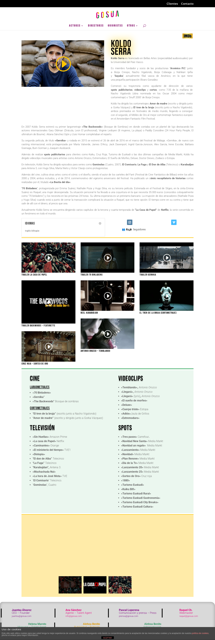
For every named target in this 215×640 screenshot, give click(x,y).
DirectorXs (96, 26)
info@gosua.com (74, 616)
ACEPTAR (107, 638)
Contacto (187, 4)
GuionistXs (115, 26)
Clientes (172, 4)
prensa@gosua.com (128, 616)
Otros (131, 26)
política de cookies (200, 633)
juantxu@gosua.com (21, 616)
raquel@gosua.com (188, 616)
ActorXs (74, 26)
